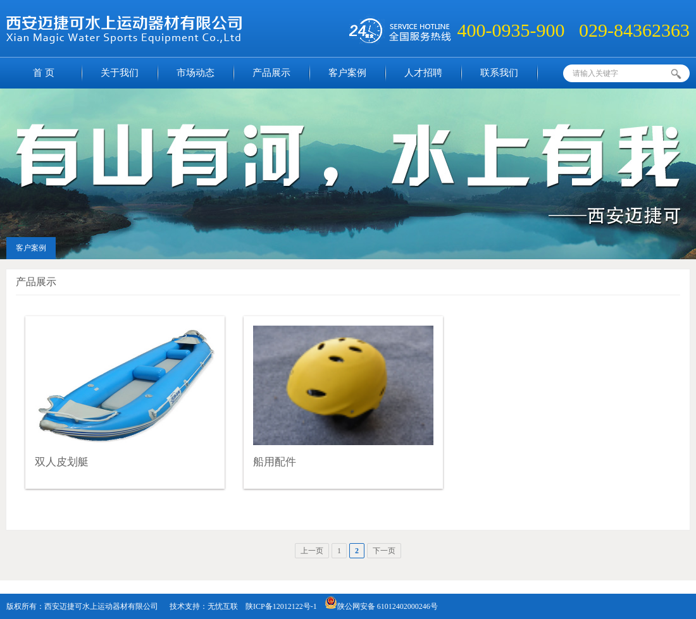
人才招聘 (423, 73)
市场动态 (195, 73)
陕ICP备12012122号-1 (281, 606)
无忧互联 (223, 606)
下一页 (384, 550)
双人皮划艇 (62, 462)
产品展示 (271, 73)
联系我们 (499, 73)
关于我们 (120, 73)
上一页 (312, 550)
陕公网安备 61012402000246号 (381, 606)
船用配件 (274, 462)
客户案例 (347, 73)
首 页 (43, 73)
